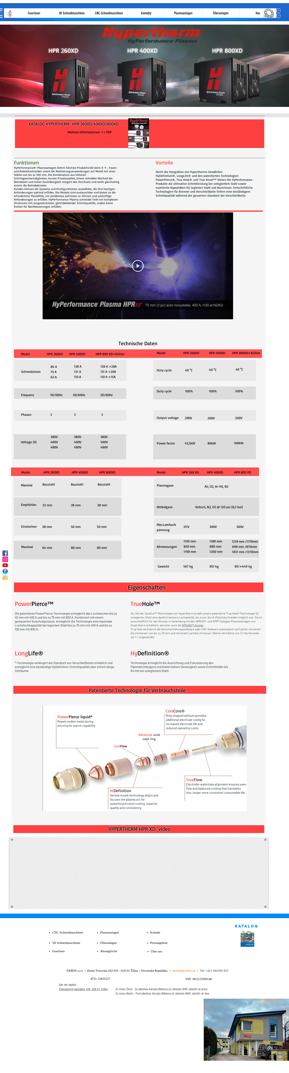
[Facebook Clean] (228, 989)
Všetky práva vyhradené (163, 1066)
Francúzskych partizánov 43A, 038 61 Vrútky (83, 989)
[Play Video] (138, 266)
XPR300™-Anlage (192, 625)
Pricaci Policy (187, 1066)
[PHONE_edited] (5, 571)
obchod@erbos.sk (184, 970)
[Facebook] (5, 553)
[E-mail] (5, 577)
